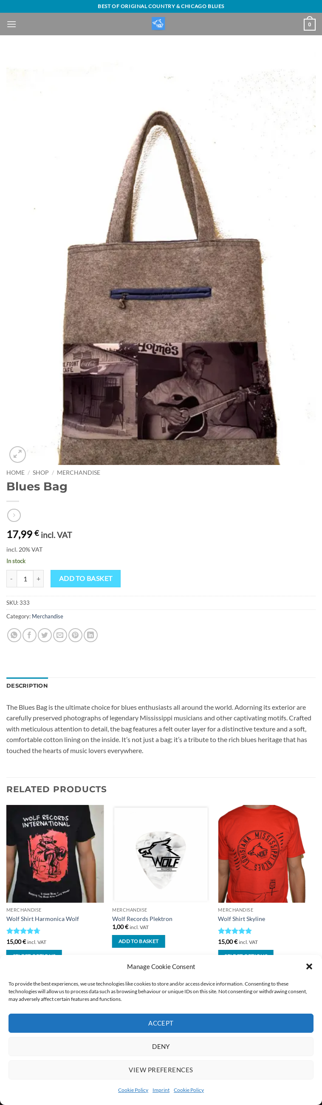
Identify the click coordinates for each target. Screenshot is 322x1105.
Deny (161, 1046)
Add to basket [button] (139, 941)
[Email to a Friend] (60, 635)
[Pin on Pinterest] (75, 635)
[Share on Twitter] (45, 635)
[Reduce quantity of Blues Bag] (11, 578)
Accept (161, 1023)
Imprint (161, 1090)
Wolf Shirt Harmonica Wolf (42, 918)
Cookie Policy (133, 1090)
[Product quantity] (25, 578)
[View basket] (310, 25)
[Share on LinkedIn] (91, 635)
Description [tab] (27, 686)
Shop (41, 472)
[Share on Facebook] (30, 635)
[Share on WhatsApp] (14, 635)
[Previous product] (13, 515)
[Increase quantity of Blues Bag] (39, 578)
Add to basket (86, 578)
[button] (309, 966)
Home (15, 472)
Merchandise (78, 472)
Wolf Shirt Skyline (241, 918)
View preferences (161, 1070)
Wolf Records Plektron (142, 918)
